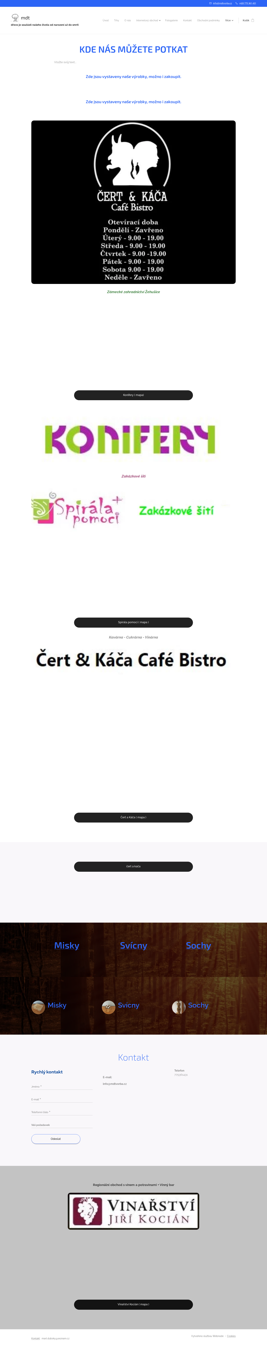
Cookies (231, 1336)
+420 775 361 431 (247, 3)
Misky (66, 944)
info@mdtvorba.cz (222, 3)
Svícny (133, 944)
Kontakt (35, 1338)
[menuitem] (97, 20)
